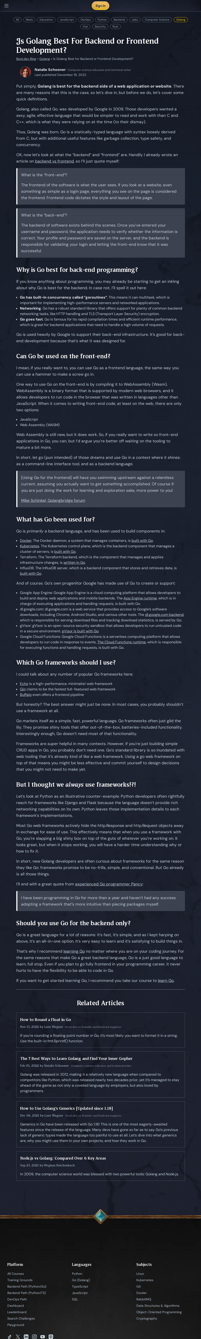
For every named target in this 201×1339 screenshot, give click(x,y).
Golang (180, 19)
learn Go (166, 980)
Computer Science (157, 19)
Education (46, 19)
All (17, 19)
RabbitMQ (143, 1299)
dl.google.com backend (164, 614)
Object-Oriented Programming (159, 1312)
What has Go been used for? (55, 519)
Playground (15, 1325)
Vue (85, 26)
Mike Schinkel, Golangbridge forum (53, 500)
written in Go (74, 562)
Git (138, 1286)
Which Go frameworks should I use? (66, 662)
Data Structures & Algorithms (157, 1306)
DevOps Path (17, 1299)
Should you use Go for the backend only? (73, 923)
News (29, 19)
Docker (25, 540)
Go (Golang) (81, 1280)
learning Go (74, 951)
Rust (115, 26)
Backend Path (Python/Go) (26, 1286)
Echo (24, 683)
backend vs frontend (54, 161)
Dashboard (15, 1306)
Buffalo (26, 694)
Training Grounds (20, 1280)
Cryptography (146, 1318)
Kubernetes (29, 546)
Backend (119, 19)
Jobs (135, 19)
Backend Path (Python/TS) (26, 1293)
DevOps (86, 19)
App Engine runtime (140, 598)
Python (102, 19)
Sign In (100, 6)
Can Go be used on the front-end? (63, 356)
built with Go (142, 540)
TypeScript (80, 1286)
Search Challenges (21, 1318)
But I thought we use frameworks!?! (76, 784)
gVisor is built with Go (80, 631)
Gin (23, 689)
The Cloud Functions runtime (121, 642)
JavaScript (67, 19)
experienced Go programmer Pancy (109, 884)
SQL (75, 1299)
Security (100, 26)
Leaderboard (17, 1312)
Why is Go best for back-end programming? (77, 270)
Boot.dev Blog (26, 59)
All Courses (15, 1274)
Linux (140, 1274)
